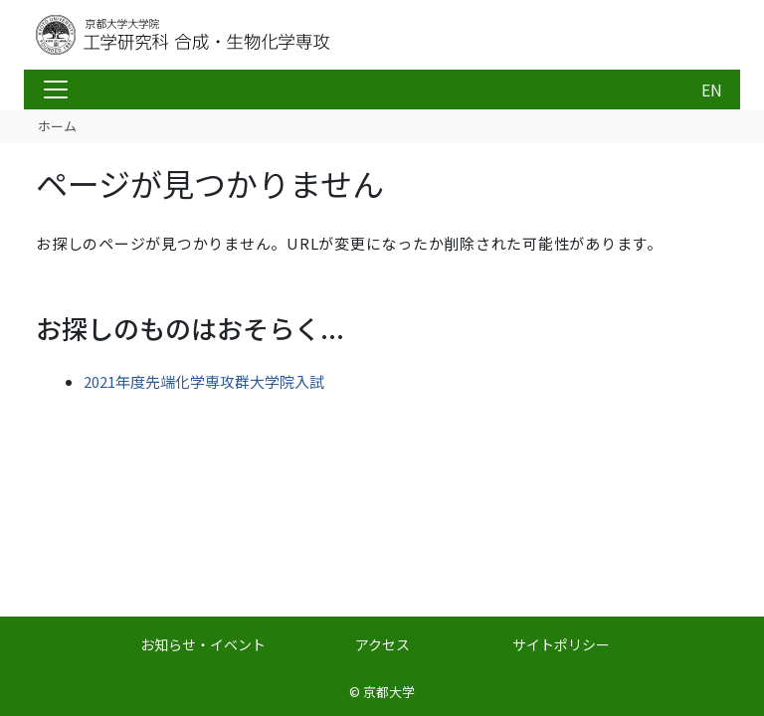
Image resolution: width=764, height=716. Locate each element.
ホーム (57, 125)
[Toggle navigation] (56, 89)
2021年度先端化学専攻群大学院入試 (204, 381)
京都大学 (389, 691)
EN (711, 89)
